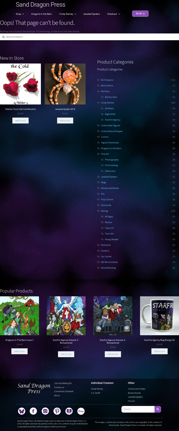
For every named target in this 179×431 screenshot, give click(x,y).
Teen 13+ (109, 227)
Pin (102, 193)
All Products (107, 79)
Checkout (113, 14)
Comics (104, 136)
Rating (104, 210)
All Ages (109, 216)
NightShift (110, 114)
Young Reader (111, 239)
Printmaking (111, 165)
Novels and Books (110, 188)
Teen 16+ (109, 233)
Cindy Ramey (67, 14)
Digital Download (110, 142)
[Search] (158, 409)
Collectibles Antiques (112, 131)
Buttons (105, 91)
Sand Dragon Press (40, 4)
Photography (111, 159)
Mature (108, 222)
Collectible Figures (110, 125)
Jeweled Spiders (91, 14)
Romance (106, 244)
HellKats (109, 108)
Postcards (106, 205)
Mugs (103, 182)
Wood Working (108, 267)
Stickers (105, 250)
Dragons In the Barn (41, 14)
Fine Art (105, 153)
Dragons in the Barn (111, 148)
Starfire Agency (112, 119)
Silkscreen (110, 170)
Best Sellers (107, 85)
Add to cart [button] (20, 120)
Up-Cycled (106, 256)
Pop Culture (107, 199)
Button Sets (111, 96)
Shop (20, 14)
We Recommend (109, 262)
